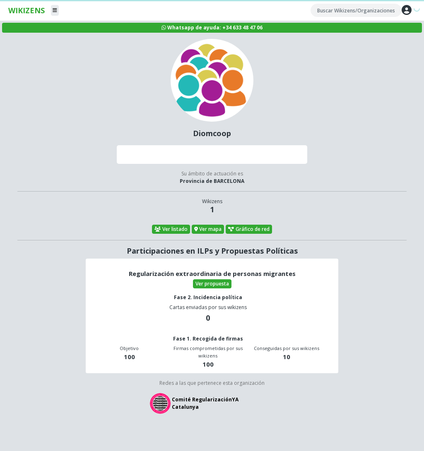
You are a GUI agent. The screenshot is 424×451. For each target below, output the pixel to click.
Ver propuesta (212, 283)
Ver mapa (208, 229)
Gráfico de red (249, 229)
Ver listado (171, 229)
